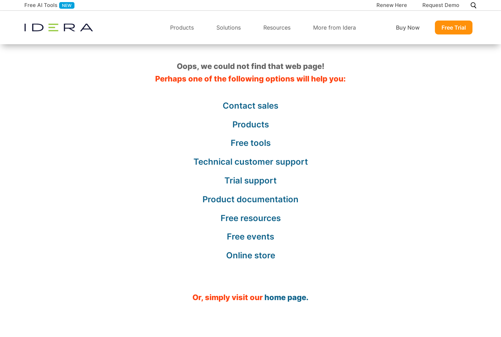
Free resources (251, 218)
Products (182, 27)
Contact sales (250, 106)
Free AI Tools (40, 5)
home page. (286, 297)
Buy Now (408, 27)
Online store (250, 255)
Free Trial (454, 27)
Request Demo (440, 5)
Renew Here (391, 5)
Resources (277, 27)
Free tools (251, 143)
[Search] (473, 5)
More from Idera (334, 27)
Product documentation (250, 199)
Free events (250, 237)
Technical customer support (250, 162)
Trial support (250, 180)
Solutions (228, 27)
